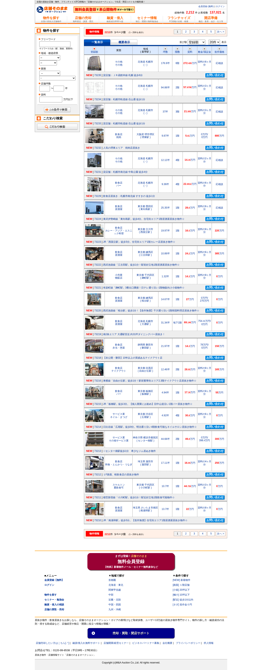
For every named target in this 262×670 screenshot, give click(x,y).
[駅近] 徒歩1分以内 (183, 599)
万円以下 (68, 99)
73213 (97, 451)
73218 (97, 357)
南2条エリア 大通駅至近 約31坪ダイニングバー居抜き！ (134, 334)
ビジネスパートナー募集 (145, 643)
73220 (97, 310)
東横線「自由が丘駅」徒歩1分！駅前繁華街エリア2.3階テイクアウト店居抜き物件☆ (149, 380)
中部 (110, 594)
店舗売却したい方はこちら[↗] (52, 643)
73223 (97, 241)
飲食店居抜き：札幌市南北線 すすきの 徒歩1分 (129, 196)
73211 (97, 497)
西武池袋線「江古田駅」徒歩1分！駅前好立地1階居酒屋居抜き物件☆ (141, 264)
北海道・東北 (115, 585)
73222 (97, 264)
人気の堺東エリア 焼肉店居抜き (121, 147)
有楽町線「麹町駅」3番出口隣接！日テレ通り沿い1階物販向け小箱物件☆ (143, 287)
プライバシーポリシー (188, 643)
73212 (97, 474)
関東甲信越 (114, 589)
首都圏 (112, 580)
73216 (97, 380)
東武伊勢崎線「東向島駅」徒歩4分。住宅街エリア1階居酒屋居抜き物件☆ (143, 219)
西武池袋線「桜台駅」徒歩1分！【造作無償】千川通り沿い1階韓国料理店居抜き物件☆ (151, 310)
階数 (177, 50)
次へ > (220, 31)
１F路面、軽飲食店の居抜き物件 (121, 474)
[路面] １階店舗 (181, 585)
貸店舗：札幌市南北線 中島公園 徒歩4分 (125, 172)
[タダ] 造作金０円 (182, 604)
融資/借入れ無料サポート (86, 643)
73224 (97, 219)
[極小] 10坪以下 (181, 594)
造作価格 (219, 50)
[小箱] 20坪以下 (181, 589)
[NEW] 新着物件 (181, 580)
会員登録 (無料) (206, 6)
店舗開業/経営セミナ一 (116, 643)
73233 (97, 123)
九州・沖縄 (114, 609)
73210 (97, 520)
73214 (97, 426)
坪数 (165, 50)
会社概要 (167, 643)
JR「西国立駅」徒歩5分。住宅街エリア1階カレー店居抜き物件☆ (139, 241)
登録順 (94, 50)
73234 (97, 99)
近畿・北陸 (114, 599)
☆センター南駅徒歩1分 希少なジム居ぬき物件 (129, 451)
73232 (97, 147)
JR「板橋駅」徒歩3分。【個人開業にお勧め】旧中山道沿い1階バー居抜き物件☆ (147, 404)
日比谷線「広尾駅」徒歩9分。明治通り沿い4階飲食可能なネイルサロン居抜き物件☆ (150, 426)
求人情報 (208, 643)
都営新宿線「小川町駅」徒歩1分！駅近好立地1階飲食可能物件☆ (139, 497)
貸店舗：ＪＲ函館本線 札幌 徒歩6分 (123, 75)
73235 (97, 75)
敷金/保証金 (204, 50)
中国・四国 (114, 604)
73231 (97, 172)
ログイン (220, 6)
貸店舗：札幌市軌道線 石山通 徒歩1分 (124, 99)
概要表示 (124, 42)
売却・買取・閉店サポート (131, 633)
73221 (97, 287)
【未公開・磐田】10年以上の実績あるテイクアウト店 (132, 357)
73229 (97, 196)
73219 (97, 334)
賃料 (189, 50)
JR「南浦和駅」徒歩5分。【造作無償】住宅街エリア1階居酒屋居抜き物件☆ (145, 520)
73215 (97, 404)
